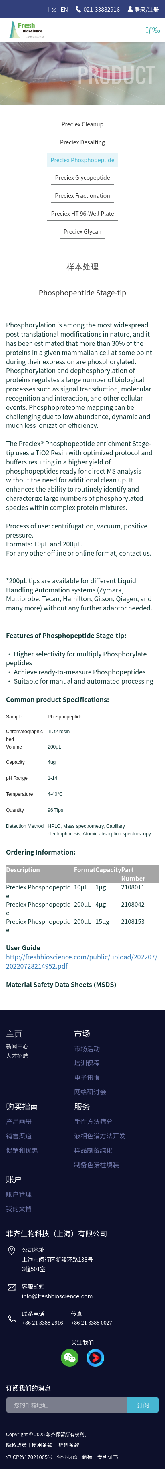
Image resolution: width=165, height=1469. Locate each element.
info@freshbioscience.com (57, 1296)
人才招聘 (17, 1056)
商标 (87, 1457)
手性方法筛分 (93, 1121)
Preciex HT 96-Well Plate (82, 213)
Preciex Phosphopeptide (83, 160)
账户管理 (19, 1194)
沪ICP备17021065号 (29, 1457)
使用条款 (42, 1445)
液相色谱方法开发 (99, 1135)
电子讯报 (87, 1077)
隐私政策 (16, 1445)
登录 (140, 9)
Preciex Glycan (83, 231)
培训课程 (87, 1063)
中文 (51, 9)
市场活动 (87, 1048)
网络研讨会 (90, 1091)
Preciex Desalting (82, 142)
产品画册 (19, 1121)
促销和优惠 (22, 1150)
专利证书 (107, 1457)
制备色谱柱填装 (96, 1164)
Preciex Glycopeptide (82, 177)
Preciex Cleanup (83, 124)
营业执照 (67, 1457)
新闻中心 (17, 1046)
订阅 (143, 1405)
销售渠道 (19, 1135)
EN (64, 9)
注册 (153, 9)
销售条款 (68, 1445)
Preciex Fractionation (82, 195)
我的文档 (19, 1208)
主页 (14, 1033)
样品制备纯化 (93, 1150)
